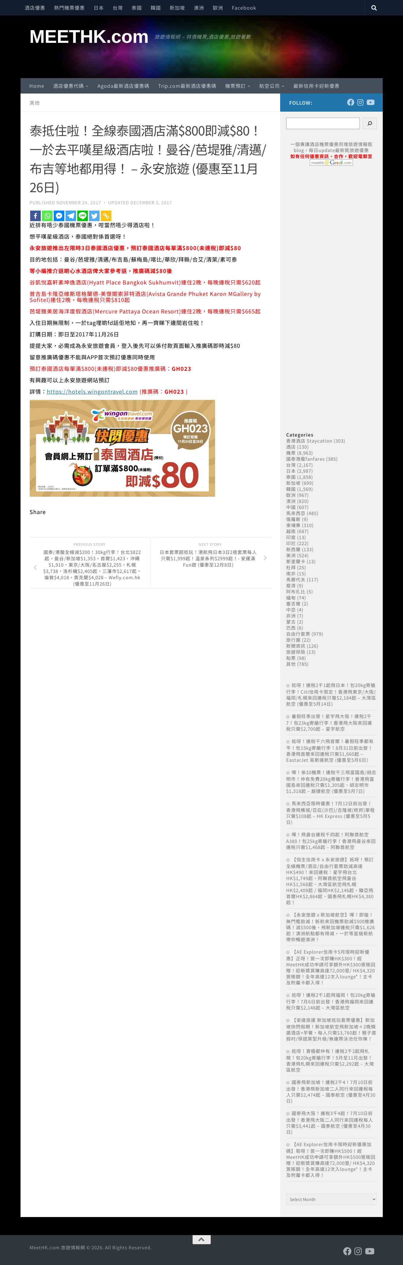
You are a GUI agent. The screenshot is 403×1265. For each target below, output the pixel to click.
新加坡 (177, 7)
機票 (291, 453)
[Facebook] (35, 216)
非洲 (291, 615)
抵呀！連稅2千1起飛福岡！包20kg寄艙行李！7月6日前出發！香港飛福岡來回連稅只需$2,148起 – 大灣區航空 (331, 1001)
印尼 (291, 543)
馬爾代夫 (295, 579)
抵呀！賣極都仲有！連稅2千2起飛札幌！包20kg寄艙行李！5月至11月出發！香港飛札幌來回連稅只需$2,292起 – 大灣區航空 (330, 1060)
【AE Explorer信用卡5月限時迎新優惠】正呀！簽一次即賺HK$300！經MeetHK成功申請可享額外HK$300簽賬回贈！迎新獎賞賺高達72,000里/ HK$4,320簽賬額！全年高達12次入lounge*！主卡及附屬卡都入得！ (331, 967)
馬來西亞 (295, 513)
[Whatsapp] (47, 216)
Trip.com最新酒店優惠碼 (187, 85)
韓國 (156, 7)
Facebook (244, 7)
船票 (291, 658)
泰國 (137, 7)
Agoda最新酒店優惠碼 (123, 85)
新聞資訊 (295, 646)
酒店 (291, 446)
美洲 (291, 555)
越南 (291, 531)
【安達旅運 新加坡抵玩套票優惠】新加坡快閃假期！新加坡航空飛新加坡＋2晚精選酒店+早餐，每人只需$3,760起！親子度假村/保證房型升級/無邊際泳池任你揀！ (331, 1029)
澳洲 (199, 7)
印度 (291, 537)
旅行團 (293, 640)
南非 (291, 573)
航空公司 (269, 85)
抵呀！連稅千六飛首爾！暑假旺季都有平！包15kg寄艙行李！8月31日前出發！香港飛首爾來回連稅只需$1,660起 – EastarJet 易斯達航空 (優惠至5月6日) (330, 750)
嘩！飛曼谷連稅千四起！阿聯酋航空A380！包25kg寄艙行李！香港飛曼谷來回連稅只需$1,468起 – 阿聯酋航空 (331, 840)
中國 (291, 507)
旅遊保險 (295, 652)
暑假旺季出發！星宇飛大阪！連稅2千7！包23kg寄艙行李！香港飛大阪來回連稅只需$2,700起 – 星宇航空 (329, 722)
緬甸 (291, 597)
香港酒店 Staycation (309, 440)
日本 (99, 7)
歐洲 (218, 7)
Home (36, 85)
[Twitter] (94, 216)
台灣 (118, 7)
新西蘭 (293, 549)
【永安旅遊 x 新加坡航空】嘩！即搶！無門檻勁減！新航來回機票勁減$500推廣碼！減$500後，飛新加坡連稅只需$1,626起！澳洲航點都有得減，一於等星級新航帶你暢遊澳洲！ (330, 926)
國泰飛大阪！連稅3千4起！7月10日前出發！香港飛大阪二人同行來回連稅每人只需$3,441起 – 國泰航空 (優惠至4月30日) (329, 1122)
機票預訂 (235, 85)
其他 (35, 102)
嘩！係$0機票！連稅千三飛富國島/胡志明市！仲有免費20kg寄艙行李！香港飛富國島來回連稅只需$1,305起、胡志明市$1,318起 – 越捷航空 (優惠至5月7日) (331, 781)
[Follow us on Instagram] (360, 102)
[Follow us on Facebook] (350, 102)
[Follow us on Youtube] (370, 102)
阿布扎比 (295, 591)
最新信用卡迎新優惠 (316, 85)
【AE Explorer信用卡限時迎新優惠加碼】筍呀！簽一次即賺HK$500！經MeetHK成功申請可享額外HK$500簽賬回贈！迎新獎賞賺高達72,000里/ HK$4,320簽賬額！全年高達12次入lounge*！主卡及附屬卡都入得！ (331, 1159)
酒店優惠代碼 (68, 85)
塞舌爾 (293, 603)
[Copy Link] (106, 216)
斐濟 (291, 585)
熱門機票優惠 (69, 7)
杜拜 (291, 567)
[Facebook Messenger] (59, 216)
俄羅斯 (293, 519)
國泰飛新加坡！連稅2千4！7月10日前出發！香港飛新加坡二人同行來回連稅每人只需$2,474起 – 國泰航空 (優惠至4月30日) (331, 1091)
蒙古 (291, 621)
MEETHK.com (89, 36)
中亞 (291, 609)
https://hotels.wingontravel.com (92, 391)
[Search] (370, 123)
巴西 (291, 628)
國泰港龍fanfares (305, 459)
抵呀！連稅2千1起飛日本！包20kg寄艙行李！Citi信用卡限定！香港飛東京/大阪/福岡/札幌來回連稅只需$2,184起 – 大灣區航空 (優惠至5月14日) (331, 694)
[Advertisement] (331, 292)
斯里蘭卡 (295, 561)
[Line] (82, 216)
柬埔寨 (293, 525)
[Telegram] (71, 216)
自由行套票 (298, 634)
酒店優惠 (35, 7)
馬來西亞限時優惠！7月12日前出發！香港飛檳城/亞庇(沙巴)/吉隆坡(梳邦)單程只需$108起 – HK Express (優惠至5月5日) (330, 812)
